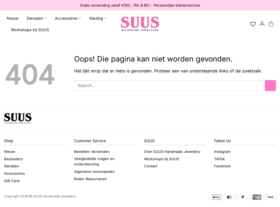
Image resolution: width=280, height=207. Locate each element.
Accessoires (68, 18)
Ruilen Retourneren (90, 179)
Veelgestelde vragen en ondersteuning (94, 161)
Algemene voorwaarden (94, 171)
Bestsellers (13, 159)
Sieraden (37, 18)
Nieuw (12, 18)
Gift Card (11, 181)
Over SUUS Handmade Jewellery (172, 151)
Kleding (98, 18)
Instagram (222, 151)
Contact (150, 166)
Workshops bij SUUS (30, 29)
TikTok (219, 159)
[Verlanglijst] (253, 24)
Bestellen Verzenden (92, 151)
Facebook (222, 166)
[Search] (243, 24)
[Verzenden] (270, 85)
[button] (262, 24)
